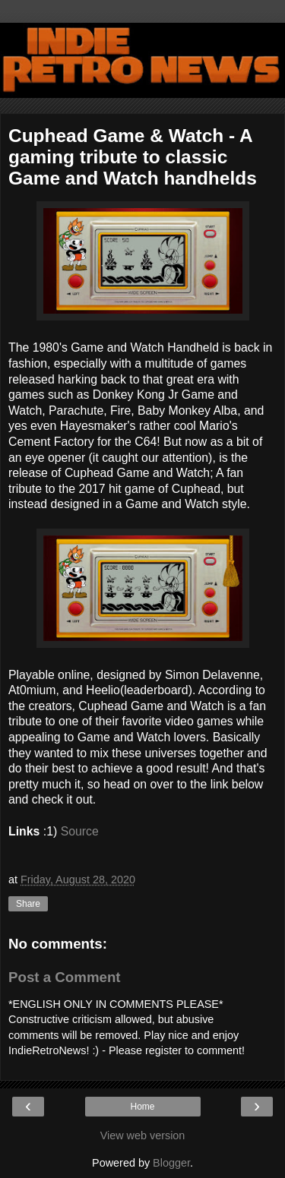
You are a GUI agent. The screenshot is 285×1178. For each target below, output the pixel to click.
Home (142, 1106)
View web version (142, 1135)
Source (82, 831)
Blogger (171, 1163)
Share (28, 904)
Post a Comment (64, 977)
